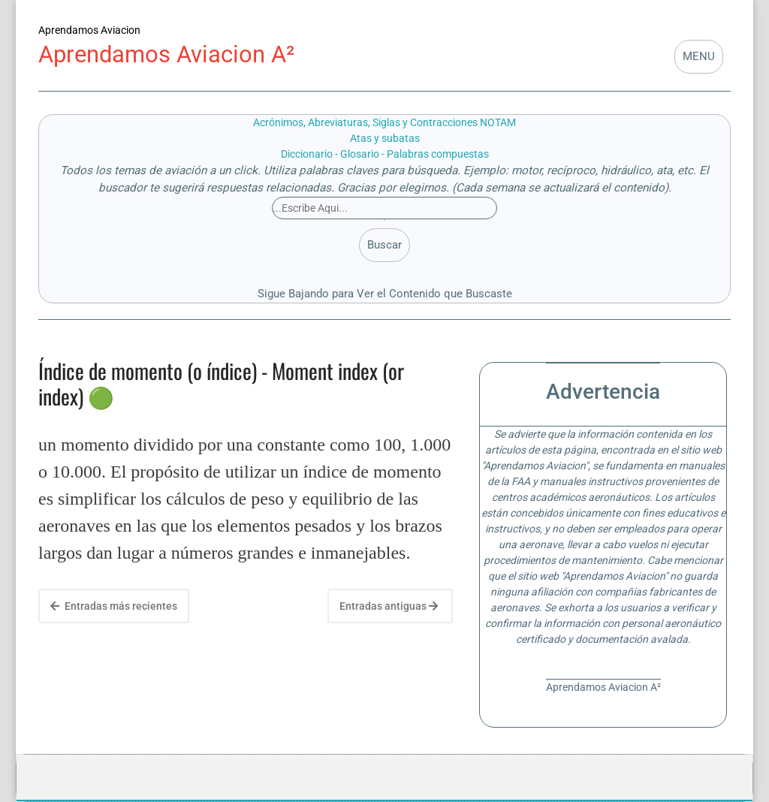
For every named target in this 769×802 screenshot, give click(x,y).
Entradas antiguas (388, 606)
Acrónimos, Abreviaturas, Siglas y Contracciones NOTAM (384, 122)
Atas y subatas (385, 138)
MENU (699, 56)
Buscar (384, 245)
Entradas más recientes (113, 606)
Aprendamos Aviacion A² (166, 54)
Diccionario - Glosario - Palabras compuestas (385, 154)
